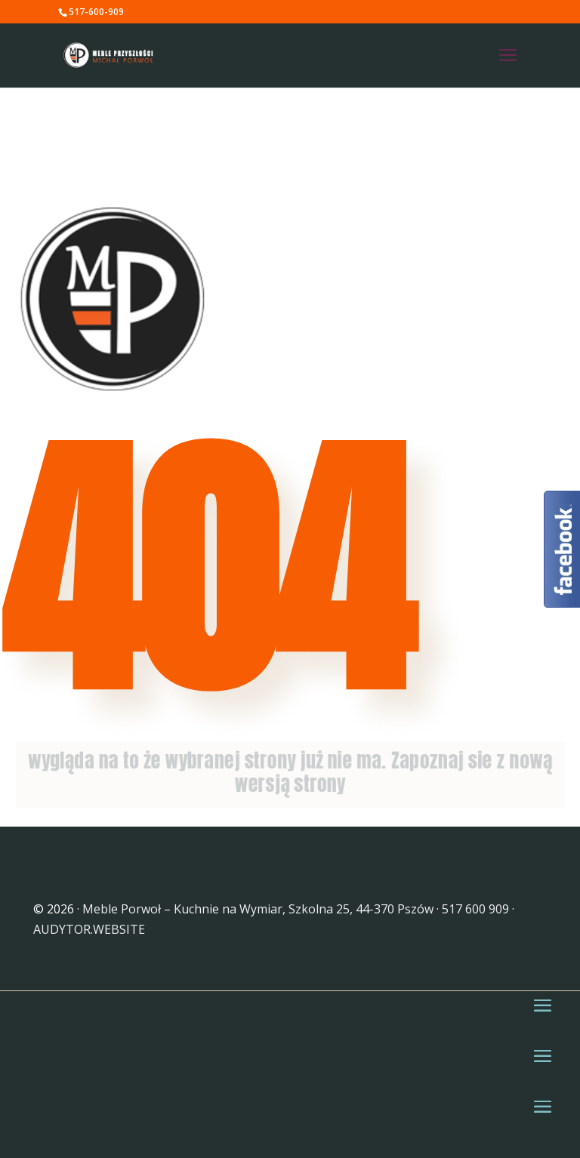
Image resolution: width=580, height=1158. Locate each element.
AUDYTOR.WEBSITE (89, 929)
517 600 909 (475, 909)
